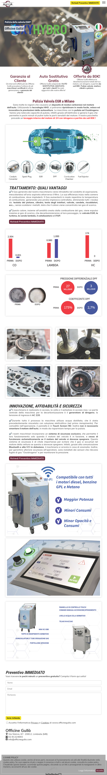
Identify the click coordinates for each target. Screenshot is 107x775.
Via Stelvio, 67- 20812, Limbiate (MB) (28, 734)
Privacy (35, 722)
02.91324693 (15, 736)
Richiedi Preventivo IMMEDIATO (85, 3)
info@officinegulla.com (20, 739)
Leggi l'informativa (86, 770)
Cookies (45, 722)
